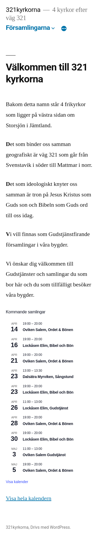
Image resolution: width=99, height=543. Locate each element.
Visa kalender (17, 482)
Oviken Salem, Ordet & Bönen (48, 330)
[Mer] (64, 29)
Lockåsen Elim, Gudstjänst (45, 408)
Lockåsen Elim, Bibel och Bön (48, 345)
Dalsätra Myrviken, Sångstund (48, 377)
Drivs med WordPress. (50, 527)
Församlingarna (28, 27)
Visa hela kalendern (28, 498)
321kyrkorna (23, 9)
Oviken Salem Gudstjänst (44, 455)
